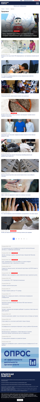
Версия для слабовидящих (20, 6)
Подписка (36, 0)
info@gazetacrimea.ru (23, 390)
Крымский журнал (28, 0)
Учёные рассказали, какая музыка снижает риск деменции (15, 96)
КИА (21, 0)
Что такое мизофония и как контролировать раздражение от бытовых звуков (19, 213)
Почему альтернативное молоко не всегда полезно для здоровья (16, 232)
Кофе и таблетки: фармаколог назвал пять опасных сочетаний (15, 195)
